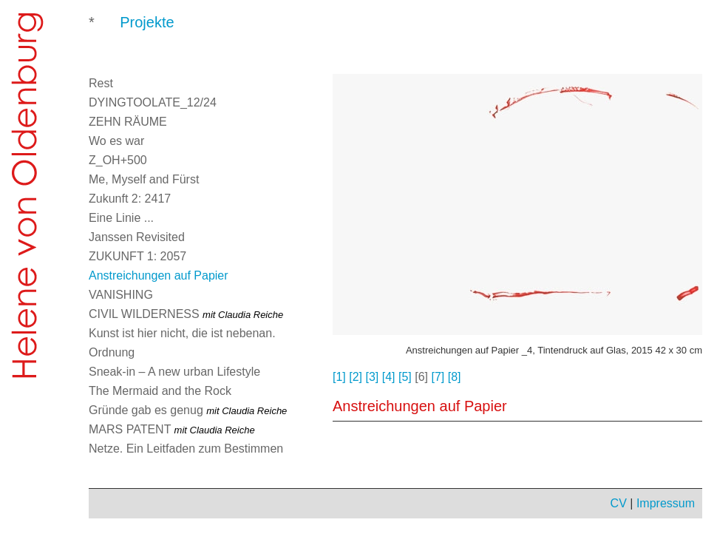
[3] (372, 377)
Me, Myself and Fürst (144, 179)
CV (619, 503)
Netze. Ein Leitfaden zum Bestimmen (186, 448)
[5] (405, 377)
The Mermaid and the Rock (160, 391)
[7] (438, 377)
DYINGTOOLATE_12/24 (153, 102)
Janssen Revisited (137, 237)
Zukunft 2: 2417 (130, 198)
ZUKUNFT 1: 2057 (137, 256)
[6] (421, 377)
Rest (101, 83)
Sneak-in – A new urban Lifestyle (174, 371)
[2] (355, 377)
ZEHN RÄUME (128, 121)
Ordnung (112, 352)
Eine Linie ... (121, 218)
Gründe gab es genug (188, 410)
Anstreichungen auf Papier (158, 275)
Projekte (147, 22)
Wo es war (116, 141)
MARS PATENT (172, 429)
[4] (388, 377)
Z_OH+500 (118, 160)
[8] (454, 377)
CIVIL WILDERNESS (186, 314)
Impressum (665, 503)
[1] (339, 377)
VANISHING (121, 294)
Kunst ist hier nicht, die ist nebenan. (182, 333)
